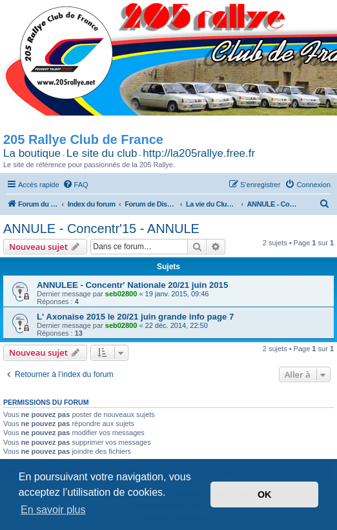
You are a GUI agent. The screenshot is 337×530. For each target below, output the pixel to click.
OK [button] (265, 494)
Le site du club (102, 153)
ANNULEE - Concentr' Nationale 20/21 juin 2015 (132, 285)
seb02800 (121, 294)
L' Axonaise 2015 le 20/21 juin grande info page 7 (135, 316)
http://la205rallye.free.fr (199, 153)
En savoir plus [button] (53, 509)
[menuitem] (75, 184)
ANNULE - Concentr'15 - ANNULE (101, 228)
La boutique (32, 153)
